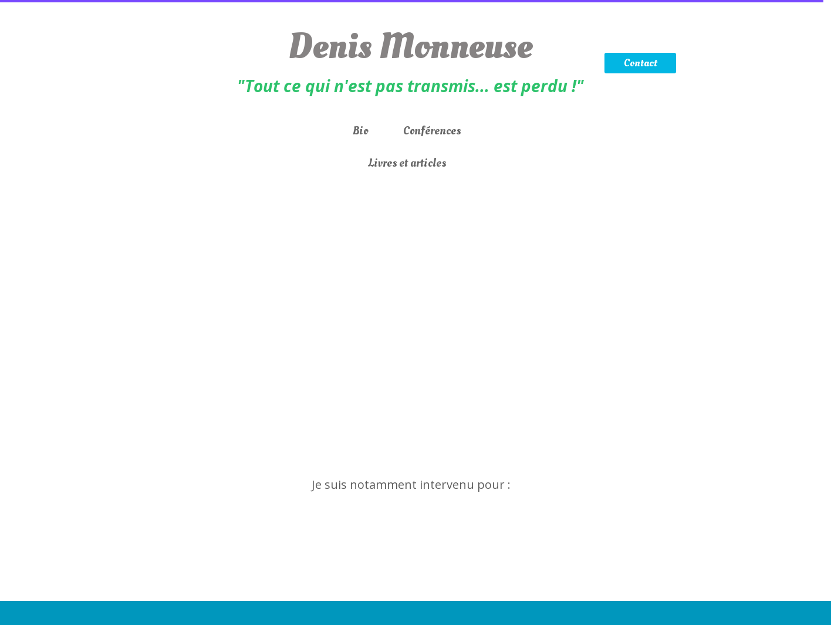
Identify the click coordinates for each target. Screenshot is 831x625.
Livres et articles (407, 163)
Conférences (432, 131)
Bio (360, 131)
